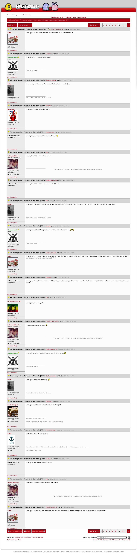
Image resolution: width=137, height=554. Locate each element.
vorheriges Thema (15, 531)
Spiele (83, 551)
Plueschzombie (39, 537)
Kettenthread (37, 20)
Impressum (116, 551)
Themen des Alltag (26, 20)
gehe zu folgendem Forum (90, 537)
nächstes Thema (38, 531)
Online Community (96, 551)
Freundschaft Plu (75, 551)
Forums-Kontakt (97, 539)
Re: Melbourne (50, 132)
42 (115, 25)
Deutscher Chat (18, 551)
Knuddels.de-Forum (13, 20)
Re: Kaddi (48, 458)
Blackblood (17, 537)
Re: (47, 152)
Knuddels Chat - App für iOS (51, 551)
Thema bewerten (25, 25)
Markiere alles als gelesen (14, 539)
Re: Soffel (48, 53)
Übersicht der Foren (57, 17)
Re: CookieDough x (51, 430)
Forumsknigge (81, 17)
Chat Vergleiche (107, 551)
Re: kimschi (49, 401)
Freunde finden (65, 551)
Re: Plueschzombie (51, 80)
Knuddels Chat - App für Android (33, 551)
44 (122, 25)
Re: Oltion (48, 105)
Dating (88, 551)
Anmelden (26, 15)
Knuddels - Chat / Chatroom (110, 539)
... (109, 25)
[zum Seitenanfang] (12, 50)
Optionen (12, 25)
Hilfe (74, 17)
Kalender (68, 17)
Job (121, 551)
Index (27, 531)
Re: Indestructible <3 (57, 29)
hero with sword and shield (28, 537)
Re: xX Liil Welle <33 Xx (52, 321)
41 (112, 25)
